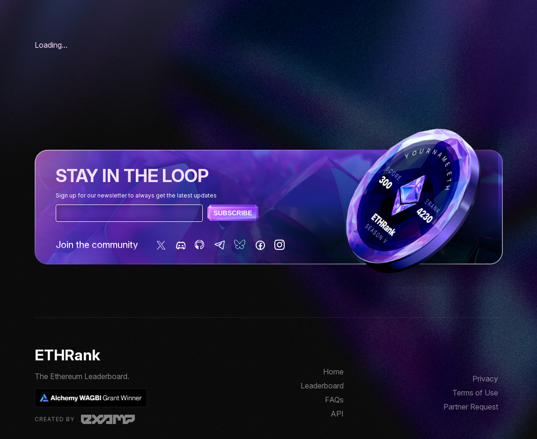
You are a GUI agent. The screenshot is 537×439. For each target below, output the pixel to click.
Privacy (485, 378)
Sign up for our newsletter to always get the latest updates (136, 195)
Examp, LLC (108, 419)
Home (333, 371)
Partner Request (470, 406)
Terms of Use (475, 392)
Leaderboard (322, 385)
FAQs (334, 399)
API (337, 413)
